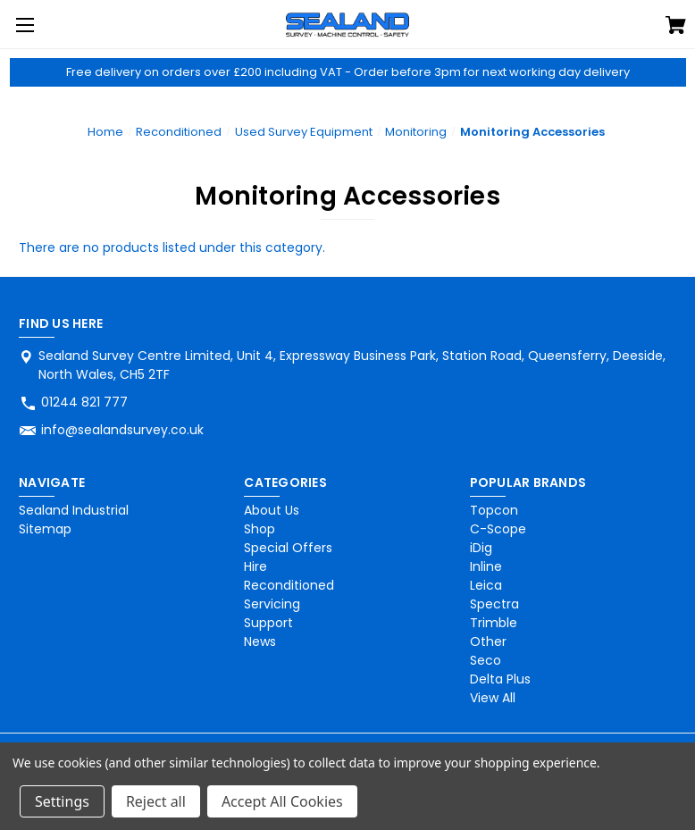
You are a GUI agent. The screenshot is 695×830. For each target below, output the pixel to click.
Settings (62, 801)
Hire (255, 566)
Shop (259, 529)
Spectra (494, 604)
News (260, 641)
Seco (485, 660)
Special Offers (288, 548)
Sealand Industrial (74, 510)
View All (492, 698)
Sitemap (45, 529)
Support (268, 623)
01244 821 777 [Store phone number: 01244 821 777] (84, 402)
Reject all (156, 801)
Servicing (272, 604)
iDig (481, 548)
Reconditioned (289, 585)
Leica (486, 585)
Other (488, 641)
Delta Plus (500, 679)
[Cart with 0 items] (676, 28)
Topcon (494, 510)
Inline (486, 566)
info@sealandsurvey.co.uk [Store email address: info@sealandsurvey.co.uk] (122, 430)
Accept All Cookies (282, 801)
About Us (271, 510)
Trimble (493, 623)
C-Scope (498, 529)
